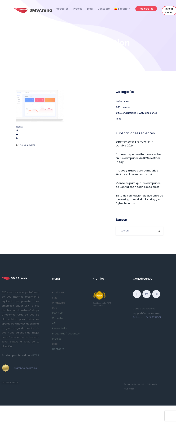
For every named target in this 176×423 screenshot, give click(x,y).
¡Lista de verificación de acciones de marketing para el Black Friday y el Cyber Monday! (139, 199)
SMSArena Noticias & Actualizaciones (136, 113)
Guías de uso (123, 101)
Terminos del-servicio (134, 384)
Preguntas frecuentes (66, 333)
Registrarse (146, 8)
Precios (77, 8)
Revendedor (59, 328)
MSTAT (35, 355)
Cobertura (58, 318)
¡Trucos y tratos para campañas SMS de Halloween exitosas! (137, 172)
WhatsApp (59, 303)
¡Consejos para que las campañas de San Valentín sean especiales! (138, 185)
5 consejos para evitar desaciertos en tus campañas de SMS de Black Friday (138, 158)
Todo (118, 118)
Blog (90, 8)
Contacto (103, 8)
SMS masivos (123, 107)
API (54, 323)
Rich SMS (57, 313)
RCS (54, 308)
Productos (62, 8)
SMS (54, 297)
